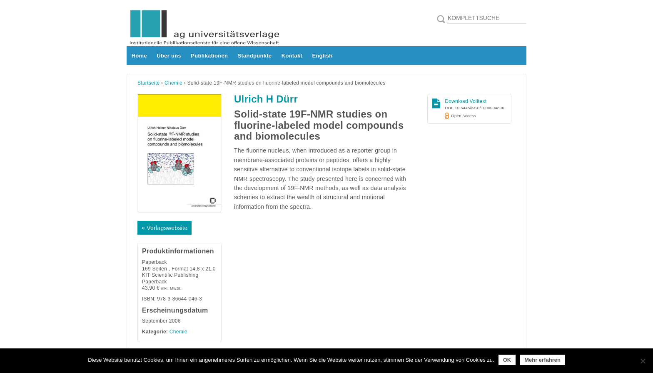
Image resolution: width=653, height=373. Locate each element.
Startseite (148, 83)
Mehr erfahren (542, 360)
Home (139, 56)
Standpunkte (255, 56)
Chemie (173, 83)
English (322, 56)
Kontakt (292, 56)
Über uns (169, 56)
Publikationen (209, 56)
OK (507, 360)
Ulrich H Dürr (266, 99)
